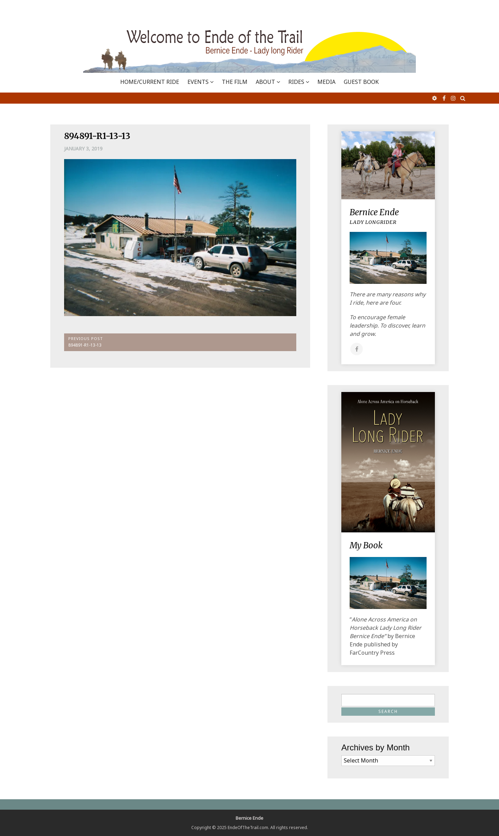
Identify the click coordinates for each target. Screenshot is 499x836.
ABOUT (265, 82)
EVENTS (198, 82)
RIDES (296, 82)
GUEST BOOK (361, 82)
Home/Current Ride (149, 82)
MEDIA (326, 82)
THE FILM (234, 82)
